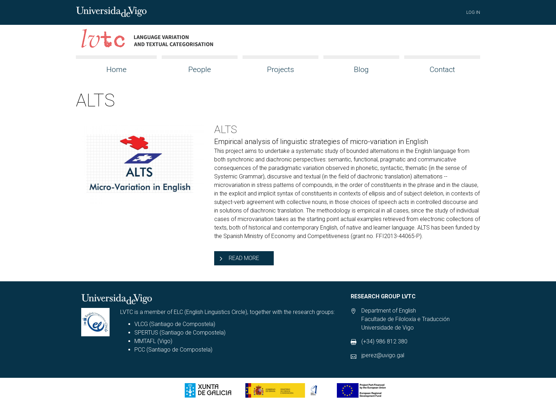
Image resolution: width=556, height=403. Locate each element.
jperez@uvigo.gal (382, 355)
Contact (442, 69)
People (199, 69)
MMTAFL (145, 341)
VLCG (141, 324)
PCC (139, 349)
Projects (280, 69)
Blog (361, 69)
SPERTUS (146, 332)
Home (116, 69)
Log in (473, 12)
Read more (244, 258)
